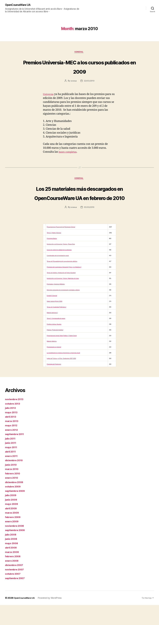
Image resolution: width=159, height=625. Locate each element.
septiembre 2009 (16, 510)
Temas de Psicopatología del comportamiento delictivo (62, 281)
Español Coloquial (52, 315)
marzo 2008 (12, 572)
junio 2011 (11, 462)
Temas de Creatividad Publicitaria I (56, 327)
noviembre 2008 (15, 545)
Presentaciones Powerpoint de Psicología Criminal (61, 247)
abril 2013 (11, 436)
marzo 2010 (12, 489)
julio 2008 (11, 554)
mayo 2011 (12, 467)
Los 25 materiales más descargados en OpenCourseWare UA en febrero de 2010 (79, 203)
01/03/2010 (89, 227)
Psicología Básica (52, 258)
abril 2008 (11, 567)
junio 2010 (11, 484)
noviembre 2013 (15, 419)
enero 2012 (12, 449)
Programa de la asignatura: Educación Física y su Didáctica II (64, 287)
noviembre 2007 (15, 589)
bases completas (69, 152)
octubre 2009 (13, 506)
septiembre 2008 (16, 550)
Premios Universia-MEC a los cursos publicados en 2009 (79, 67)
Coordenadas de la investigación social (58, 275)
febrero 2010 (13, 493)
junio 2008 (12, 558)
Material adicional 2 (52, 333)
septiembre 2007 (16, 598)
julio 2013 (11, 427)
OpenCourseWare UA (19, 5)
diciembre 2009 (15, 502)
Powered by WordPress (52, 618)
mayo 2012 (12, 445)
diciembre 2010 (15, 480)
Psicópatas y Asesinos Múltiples (56, 304)
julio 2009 (11, 515)
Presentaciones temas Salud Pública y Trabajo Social (62, 355)
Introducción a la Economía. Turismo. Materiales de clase (63, 298)
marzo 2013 (12, 441)
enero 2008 (12, 580)
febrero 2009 (13, 537)
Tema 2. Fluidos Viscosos (54, 252)
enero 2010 (12, 497)
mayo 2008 (12, 563)
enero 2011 (12, 476)
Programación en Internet (54, 367)
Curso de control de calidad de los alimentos (59, 270)
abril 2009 (11, 528)
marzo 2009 (12, 532)
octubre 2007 (13, 593)
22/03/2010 (89, 81)
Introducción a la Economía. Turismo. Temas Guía (61, 264)
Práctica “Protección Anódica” (55, 350)
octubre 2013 (13, 423)
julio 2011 (11, 458)
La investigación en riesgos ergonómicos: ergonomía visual (63, 373)
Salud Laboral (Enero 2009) (54, 321)
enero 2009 (12, 541)
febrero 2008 (13, 576)
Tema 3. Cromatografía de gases (56, 338)
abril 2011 (11, 471)
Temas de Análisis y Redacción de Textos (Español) (61, 292)
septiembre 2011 (15, 454)
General (79, 53)
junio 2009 (12, 519)
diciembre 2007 (15, 585)
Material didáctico (52, 361)
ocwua (73, 81)
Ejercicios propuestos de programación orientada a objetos (63, 310)
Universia (49, 95)
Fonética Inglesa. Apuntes (54, 344)
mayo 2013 (12, 432)
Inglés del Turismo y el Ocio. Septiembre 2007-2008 (61, 378)
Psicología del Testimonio (54, 384)
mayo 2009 (12, 523)
